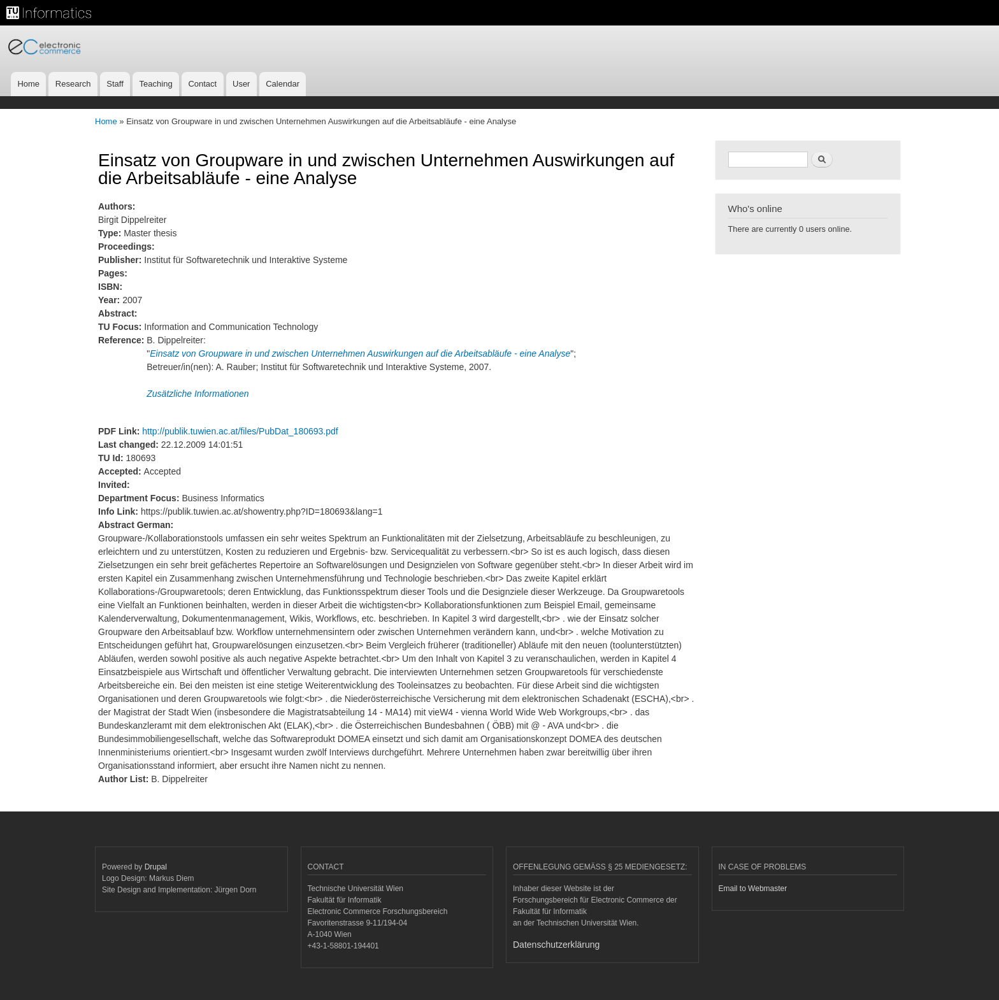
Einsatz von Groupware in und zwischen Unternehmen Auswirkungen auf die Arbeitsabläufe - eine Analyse (360, 353)
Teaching (156, 84)
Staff (115, 84)
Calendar (282, 84)
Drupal (156, 866)
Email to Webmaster (753, 888)
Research (73, 84)
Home (28, 84)
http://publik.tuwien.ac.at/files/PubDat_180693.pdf (240, 431)
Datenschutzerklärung (556, 944)
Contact (202, 84)
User (241, 84)
